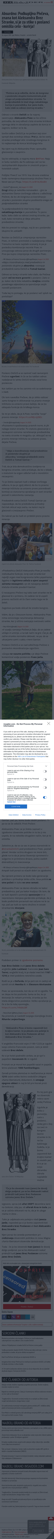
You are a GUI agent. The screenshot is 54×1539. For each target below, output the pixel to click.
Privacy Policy (40, 815)
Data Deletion (14, 815)
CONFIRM (16, 806)
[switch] (45, 771)
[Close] (49, 724)
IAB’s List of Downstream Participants (31, 756)
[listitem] (27, 766)
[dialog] (27, 769)
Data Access (26, 815)
